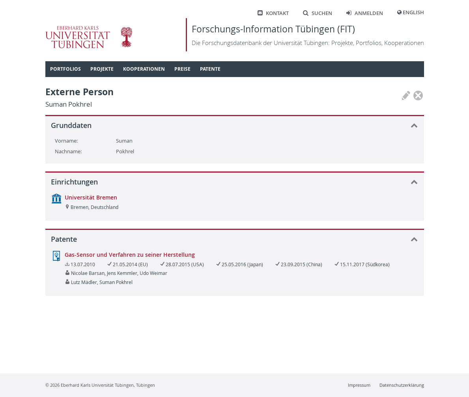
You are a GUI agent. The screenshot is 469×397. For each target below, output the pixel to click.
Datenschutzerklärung (401, 385)
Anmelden (364, 13)
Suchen (317, 13)
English (413, 12)
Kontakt (273, 13)
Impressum (359, 385)
